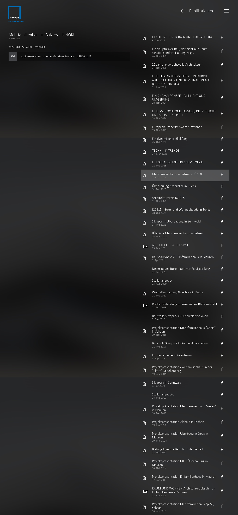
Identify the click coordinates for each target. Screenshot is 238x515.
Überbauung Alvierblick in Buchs (174, 186)
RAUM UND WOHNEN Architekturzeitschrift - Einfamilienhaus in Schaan (183, 490)
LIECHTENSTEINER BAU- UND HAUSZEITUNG (182, 37)
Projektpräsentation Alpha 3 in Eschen (178, 422)
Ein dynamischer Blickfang (169, 138)
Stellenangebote (163, 394)
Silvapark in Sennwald (166, 382)
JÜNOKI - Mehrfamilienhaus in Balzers (178, 233)
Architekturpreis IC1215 (168, 198)
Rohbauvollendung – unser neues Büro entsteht (184, 304)
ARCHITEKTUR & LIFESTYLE (170, 245)
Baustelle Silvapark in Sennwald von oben (180, 316)
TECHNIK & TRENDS (165, 150)
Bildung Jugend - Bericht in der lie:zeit (177, 449)
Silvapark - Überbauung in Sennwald (176, 221)
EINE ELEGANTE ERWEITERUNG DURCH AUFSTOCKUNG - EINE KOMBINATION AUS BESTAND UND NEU (181, 80)
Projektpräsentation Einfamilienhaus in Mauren (184, 476)
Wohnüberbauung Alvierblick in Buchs (178, 292)
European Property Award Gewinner (177, 127)
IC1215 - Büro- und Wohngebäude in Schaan (182, 209)
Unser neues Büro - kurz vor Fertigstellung (181, 268)
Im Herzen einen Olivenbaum (172, 355)
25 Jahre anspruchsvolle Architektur (176, 64)
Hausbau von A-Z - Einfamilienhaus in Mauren (183, 257)
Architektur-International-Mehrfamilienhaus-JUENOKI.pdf (56, 56)
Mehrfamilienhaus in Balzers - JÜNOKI (178, 174)
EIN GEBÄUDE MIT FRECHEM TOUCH (177, 162)
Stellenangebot (162, 280)
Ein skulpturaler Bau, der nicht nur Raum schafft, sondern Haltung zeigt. (180, 50)
